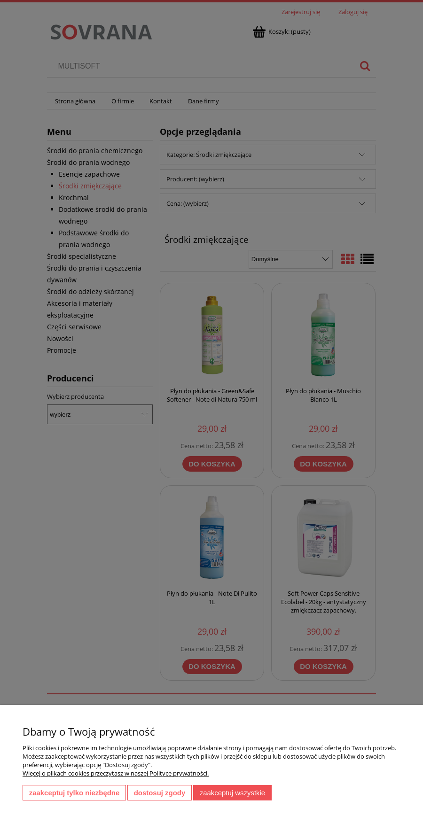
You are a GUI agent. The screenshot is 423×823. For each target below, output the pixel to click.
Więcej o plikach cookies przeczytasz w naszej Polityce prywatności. (116, 773)
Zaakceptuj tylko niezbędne (74, 793)
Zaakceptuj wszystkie (232, 793)
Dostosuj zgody (160, 793)
